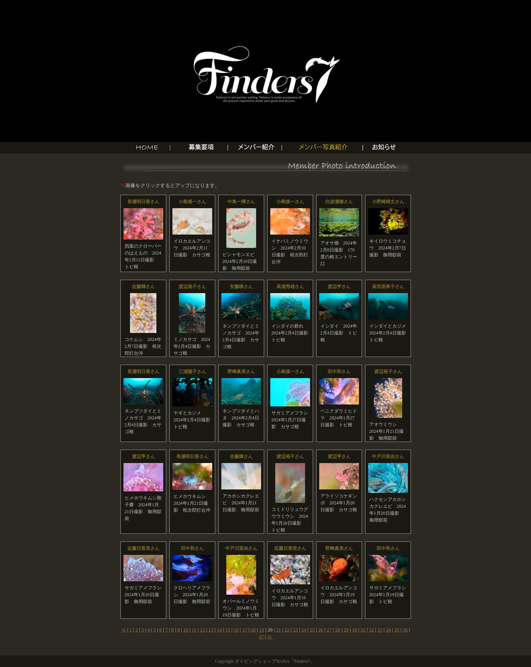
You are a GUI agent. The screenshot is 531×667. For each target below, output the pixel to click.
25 (312, 630)
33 (379, 630)
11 (194, 630)
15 (227, 630)
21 (278, 630)
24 (303, 630)
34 (388, 630)
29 (346, 630)
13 (210, 630)
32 (371, 630)
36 (405, 630)
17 (244, 630)
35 (396, 630)
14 (219, 630)
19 (261, 630)
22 (286, 630)
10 (185, 630)
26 (320, 630)
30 (354, 630)
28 (337, 630)
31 (362, 630)
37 (261, 636)
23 (295, 630)
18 (253, 630)
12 (202, 630)
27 (329, 630)
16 (236, 630)
